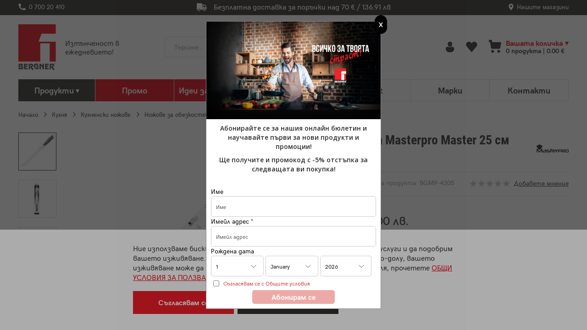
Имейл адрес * (232, 221)
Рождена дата (232, 251)
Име (217, 191)
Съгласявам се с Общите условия (266, 283)
